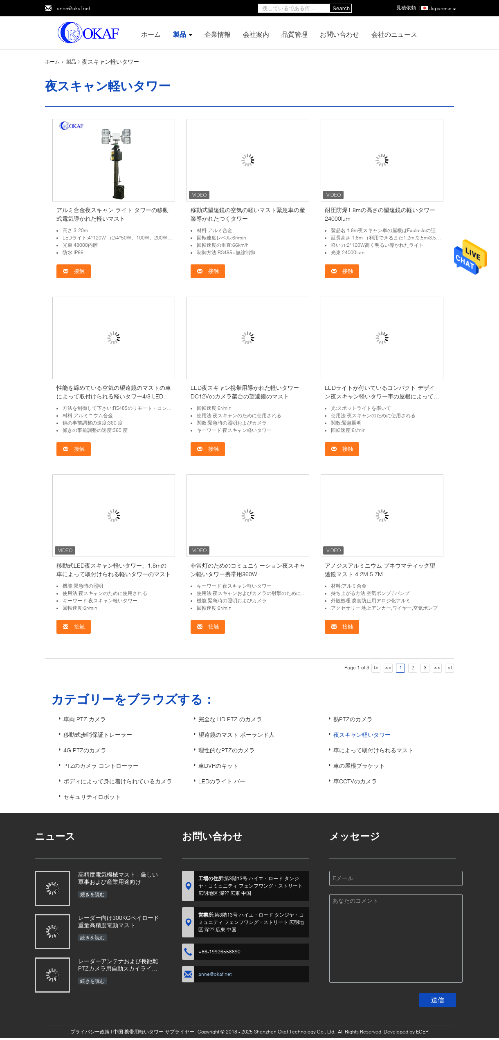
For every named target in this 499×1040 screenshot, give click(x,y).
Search (341, 8)
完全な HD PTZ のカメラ (230, 719)
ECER (422, 1032)
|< (376, 667)
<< (388, 667)
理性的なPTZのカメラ (226, 750)
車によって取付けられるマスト (373, 750)
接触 (74, 271)
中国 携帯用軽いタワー (138, 1032)
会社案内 (256, 34)
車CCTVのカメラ (355, 781)
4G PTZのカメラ (84, 750)
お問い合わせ (339, 34)
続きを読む (92, 894)
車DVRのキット (218, 765)
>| (449, 667)
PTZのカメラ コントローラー (101, 765)
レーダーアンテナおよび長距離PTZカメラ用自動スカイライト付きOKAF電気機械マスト (118, 965)
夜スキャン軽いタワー (362, 734)
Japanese (442, 8)
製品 (179, 34)
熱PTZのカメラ (353, 719)
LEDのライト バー (221, 781)
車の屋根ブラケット (359, 765)
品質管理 (294, 34)
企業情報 (218, 34)
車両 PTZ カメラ (84, 719)
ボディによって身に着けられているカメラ (117, 781)
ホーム (151, 34)
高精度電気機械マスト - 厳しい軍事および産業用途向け (118, 878)
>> (437, 667)
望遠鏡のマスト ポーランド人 (236, 734)
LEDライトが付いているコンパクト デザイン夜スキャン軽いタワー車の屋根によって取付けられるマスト (382, 396)
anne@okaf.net (73, 8)
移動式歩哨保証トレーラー (97, 734)
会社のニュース (394, 34)
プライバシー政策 (90, 1032)
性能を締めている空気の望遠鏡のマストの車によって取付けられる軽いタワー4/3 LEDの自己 (113, 396)
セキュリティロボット (92, 796)
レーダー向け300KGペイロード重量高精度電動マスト (118, 921)
